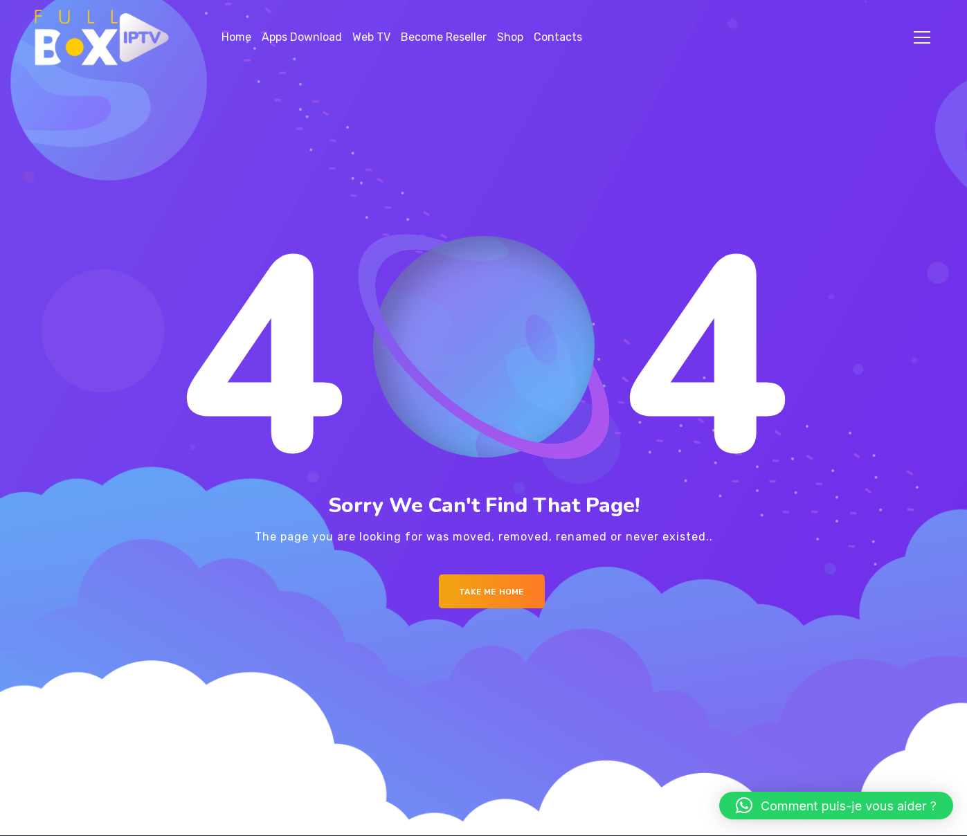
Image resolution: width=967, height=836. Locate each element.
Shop (510, 37)
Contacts (558, 37)
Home (236, 37)
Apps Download (302, 37)
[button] (836, 805)
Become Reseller (444, 37)
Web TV (371, 37)
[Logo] (102, 37)
